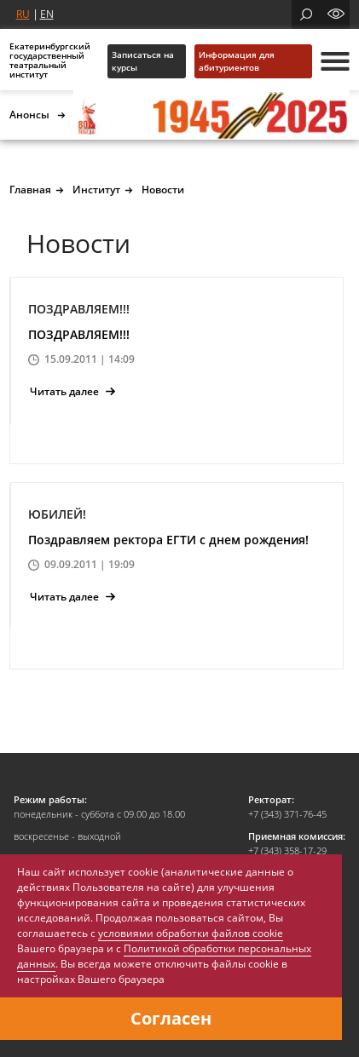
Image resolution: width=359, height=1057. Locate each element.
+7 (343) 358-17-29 (287, 850)
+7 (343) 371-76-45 (287, 813)
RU (23, 14)
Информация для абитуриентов (237, 61)
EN (47, 14)
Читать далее (72, 391)
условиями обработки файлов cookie (190, 933)
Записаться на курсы (143, 61)
